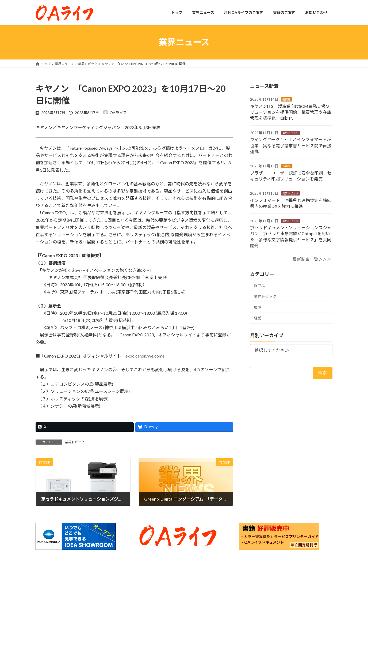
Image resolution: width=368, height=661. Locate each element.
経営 (257, 318)
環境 (257, 307)
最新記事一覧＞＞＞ (312, 258)
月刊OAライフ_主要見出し (163, 635)
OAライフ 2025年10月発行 (258, 605)
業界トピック (74, 442)
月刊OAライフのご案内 (157, 616)
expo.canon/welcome (144, 355)
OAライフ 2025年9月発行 (257, 623)
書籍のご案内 (150, 645)
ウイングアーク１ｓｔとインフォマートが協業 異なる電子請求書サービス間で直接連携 (290, 145)
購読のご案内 (153, 626)
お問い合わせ (50, 567)
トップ (145, 598)
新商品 (286, 99)
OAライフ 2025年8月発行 (257, 641)
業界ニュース (149, 607)
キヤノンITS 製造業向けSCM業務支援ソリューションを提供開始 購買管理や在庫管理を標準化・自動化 (290, 112)
